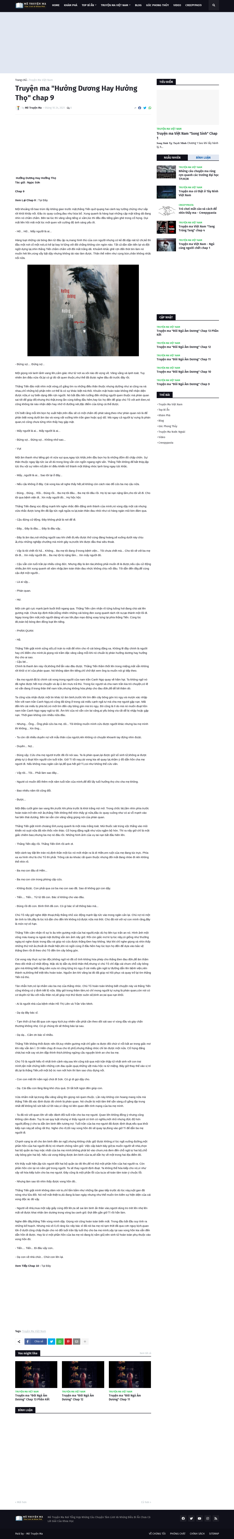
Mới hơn (22, 1502)
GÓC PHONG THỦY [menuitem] (157, 5)
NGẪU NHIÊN (172, 157)
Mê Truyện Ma (34, 1533)
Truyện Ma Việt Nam (41, 80)
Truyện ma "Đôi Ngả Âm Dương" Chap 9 (183, 384)
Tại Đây (43, 200)
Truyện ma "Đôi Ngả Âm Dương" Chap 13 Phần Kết (32, 1397)
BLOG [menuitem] (138, 5)
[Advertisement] (117, 42)
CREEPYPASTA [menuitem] (193, 5)
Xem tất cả (145, 1353)
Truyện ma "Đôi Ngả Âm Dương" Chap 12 (78, 1397)
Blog (161, 420)
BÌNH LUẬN (203, 157)
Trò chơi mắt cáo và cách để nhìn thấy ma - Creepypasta (198, 210)
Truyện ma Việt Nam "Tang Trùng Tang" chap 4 (197, 228)
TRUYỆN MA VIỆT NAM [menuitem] (114, 5)
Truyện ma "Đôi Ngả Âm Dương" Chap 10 (184, 371)
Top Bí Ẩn (164, 409)
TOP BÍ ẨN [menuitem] (88, 5)
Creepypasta (166, 442)
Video (162, 437)
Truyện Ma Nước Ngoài (172, 431)
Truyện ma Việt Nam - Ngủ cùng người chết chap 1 (196, 246)
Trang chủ (21, 80)
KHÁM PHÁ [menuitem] (70, 5)
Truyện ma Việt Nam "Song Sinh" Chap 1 (187, 135)
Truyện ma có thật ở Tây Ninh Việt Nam (198, 193)
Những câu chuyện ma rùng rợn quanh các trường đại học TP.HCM (199, 175)
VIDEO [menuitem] (177, 5)
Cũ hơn (145, 1502)
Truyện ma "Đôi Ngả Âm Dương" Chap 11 (125, 1397)
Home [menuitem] (56, 5)
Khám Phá (164, 415)
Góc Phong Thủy (168, 426)
